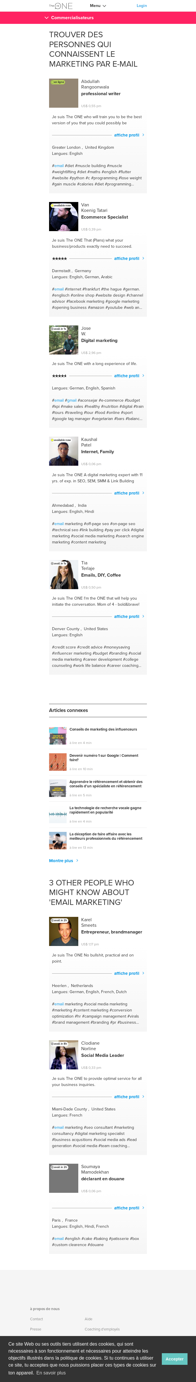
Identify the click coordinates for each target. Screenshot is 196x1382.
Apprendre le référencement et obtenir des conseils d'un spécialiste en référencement (106, 784)
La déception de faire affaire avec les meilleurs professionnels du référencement (106, 836)
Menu (95, 6)
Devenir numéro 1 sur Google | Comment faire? (104, 758)
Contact (36, 1319)
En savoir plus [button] (51, 1372)
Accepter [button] (175, 1359)
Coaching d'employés (102, 1329)
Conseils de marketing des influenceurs (103, 729)
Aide (88, 1319)
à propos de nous (45, 1309)
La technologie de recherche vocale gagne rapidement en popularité (105, 810)
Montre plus (61, 860)
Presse (35, 1329)
